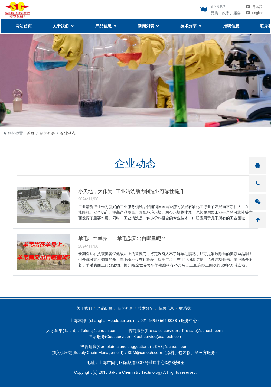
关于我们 (60, 25)
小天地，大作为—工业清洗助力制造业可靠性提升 (131, 191)
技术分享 (188, 25)
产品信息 (103, 25)
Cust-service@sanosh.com (158, 336)
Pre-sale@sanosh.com (202, 330)
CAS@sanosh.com (172, 346)
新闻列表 (145, 25)
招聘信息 (231, 25)
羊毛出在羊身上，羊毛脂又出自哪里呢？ (122, 238)
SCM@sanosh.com (145, 352)
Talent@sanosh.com (99, 330)
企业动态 (68, 133)
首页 (30, 133)
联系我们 (186, 308)
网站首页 (23, 25)
